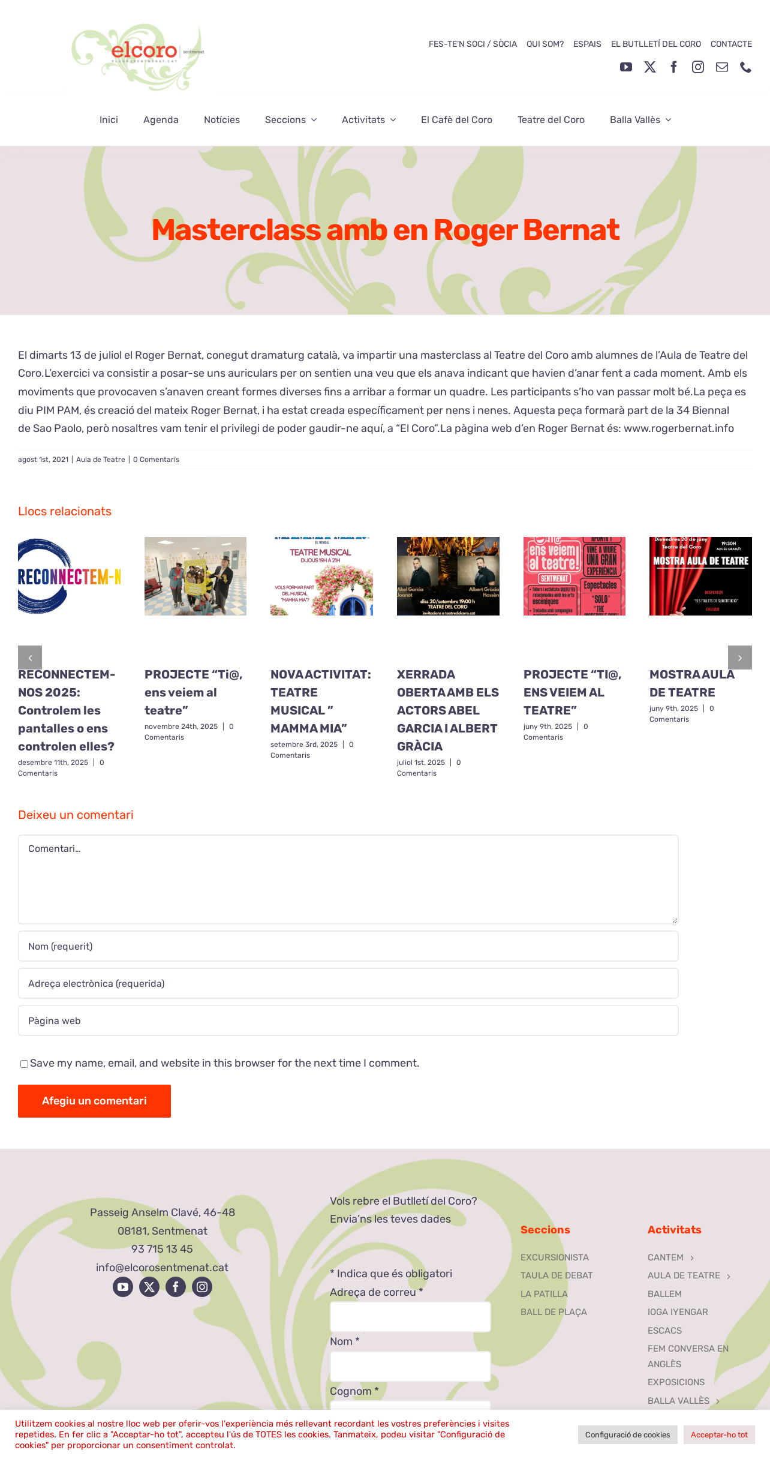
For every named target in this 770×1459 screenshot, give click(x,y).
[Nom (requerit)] (348, 946)
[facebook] (674, 67)
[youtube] (626, 67)
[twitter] (650, 67)
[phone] (746, 67)
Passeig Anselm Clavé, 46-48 (162, 1212)
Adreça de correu (376, 1292)
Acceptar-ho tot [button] (719, 1434)
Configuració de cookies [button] (627, 1434)
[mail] (722, 67)
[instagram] (698, 67)
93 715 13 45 (162, 1249)
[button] (30, 658)
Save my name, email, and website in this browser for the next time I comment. (225, 1063)
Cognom (354, 1391)
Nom (345, 1341)
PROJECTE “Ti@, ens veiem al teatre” (194, 692)
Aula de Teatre (100, 459)
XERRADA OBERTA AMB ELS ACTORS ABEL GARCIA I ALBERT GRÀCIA (448, 710)
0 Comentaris (156, 459)
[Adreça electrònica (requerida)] (348, 983)
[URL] (348, 1020)
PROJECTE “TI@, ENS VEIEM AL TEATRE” (573, 692)
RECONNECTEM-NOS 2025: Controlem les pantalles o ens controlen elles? (67, 710)
